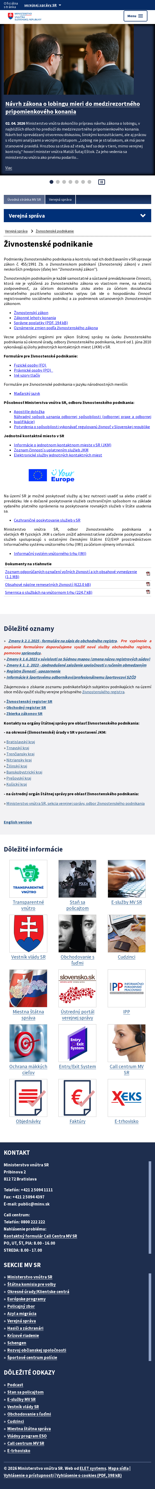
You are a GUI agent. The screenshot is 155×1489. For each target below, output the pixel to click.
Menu (135, 16)
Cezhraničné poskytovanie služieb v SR (47, 520)
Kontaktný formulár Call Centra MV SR (40, 1236)
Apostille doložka (29, 411)
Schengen (16, 1343)
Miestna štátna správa (29, 1428)
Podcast (15, 1385)
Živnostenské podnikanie (55, 231)
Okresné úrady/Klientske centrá (38, 1291)
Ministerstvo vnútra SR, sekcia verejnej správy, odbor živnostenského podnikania (75, 803)
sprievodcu (30, 652)
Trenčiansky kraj (20, 753)
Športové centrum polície (32, 1357)
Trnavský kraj (17, 747)
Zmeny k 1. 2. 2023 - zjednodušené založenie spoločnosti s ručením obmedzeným (76, 665)
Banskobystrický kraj (24, 772)
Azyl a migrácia (21, 1313)
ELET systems (93, 1468)
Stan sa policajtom (25, 1392)
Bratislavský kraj (20, 741)
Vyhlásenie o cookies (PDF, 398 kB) (89, 1475)
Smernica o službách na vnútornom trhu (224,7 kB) (48, 592)
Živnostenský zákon (31, 312)
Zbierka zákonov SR (24, 713)
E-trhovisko (18, 1450)
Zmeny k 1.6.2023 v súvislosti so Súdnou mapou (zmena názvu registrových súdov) (78, 658)
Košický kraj (16, 784)
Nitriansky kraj (19, 759)
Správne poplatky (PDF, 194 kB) (41, 322)
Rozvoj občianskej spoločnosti (36, 1350)
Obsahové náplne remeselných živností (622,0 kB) (48, 584)
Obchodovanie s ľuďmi (29, 1414)
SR (49, 701)
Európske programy (26, 1299)
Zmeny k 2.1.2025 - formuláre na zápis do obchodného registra (62, 640)
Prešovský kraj (18, 778)
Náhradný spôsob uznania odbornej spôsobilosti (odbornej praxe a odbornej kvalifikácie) (82, 419)
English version (18, 822)
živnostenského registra (103, 691)
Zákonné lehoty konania (35, 317)
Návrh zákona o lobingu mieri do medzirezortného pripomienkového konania (72, 107)
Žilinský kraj (16, 765)
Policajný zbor (21, 1306)
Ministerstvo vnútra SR (29, 1277)
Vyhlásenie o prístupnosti (29, 1475)
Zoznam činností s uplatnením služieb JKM (51, 449)
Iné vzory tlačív (27, 375)
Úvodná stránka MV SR (24, 199)
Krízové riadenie (23, 1335)
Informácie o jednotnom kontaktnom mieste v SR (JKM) (62, 444)
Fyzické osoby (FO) (30, 365)
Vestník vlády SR (23, 1406)
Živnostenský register (26, 701)
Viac (8, 167)
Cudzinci (15, 1421)
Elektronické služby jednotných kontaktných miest (58, 454)
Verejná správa (60, 199)
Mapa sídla (118, 1468)
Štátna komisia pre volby (31, 1284)
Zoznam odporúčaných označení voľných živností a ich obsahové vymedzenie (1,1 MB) (71, 574)
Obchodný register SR (26, 707)
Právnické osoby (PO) (33, 370)
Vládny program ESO (27, 1436)
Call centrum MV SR (25, 1443)
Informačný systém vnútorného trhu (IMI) (50, 553)
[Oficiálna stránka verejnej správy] (47, 5)
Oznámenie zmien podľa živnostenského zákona (56, 327)
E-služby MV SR (21, 1399)
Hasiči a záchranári (25, 1328)
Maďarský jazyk (27, 393)
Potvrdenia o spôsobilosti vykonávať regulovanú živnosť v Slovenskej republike (82, 426)
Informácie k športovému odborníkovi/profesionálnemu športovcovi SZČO (71, 677)
